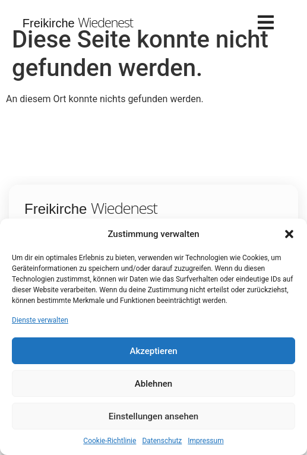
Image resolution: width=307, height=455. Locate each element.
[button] (289, 234)
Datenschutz (162, 441)
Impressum (205, 441)
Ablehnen (153, 383)
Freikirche (78, 23)
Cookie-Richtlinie (109, 441)
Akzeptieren (153, 351)
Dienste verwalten (40, 320)
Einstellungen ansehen (153, 416)
